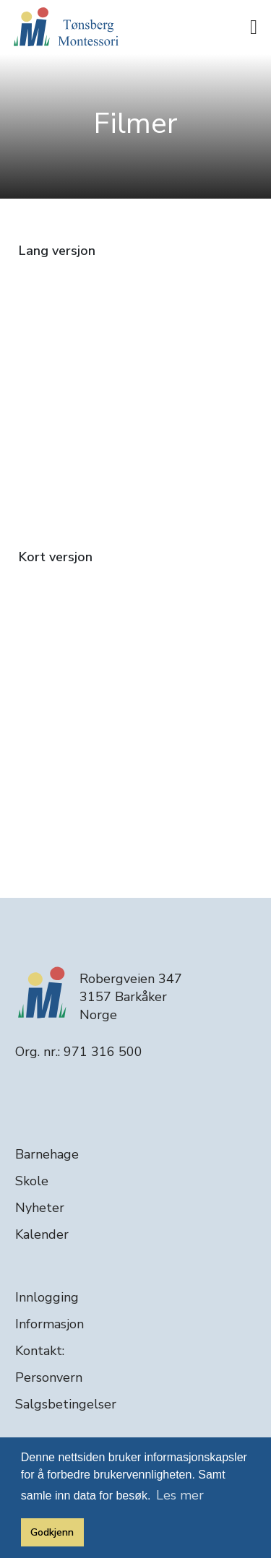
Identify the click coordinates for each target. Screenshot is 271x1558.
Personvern (48, 1377)
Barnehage (47, 1154)
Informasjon (49, 1324)
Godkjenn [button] (52, 1532)
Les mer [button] (180, 1495)
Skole (31, 1181)
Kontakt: (39, 1350)
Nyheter (39, 1207)
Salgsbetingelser (65, 1404)
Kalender (42, 1234)
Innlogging (47, 1297)
